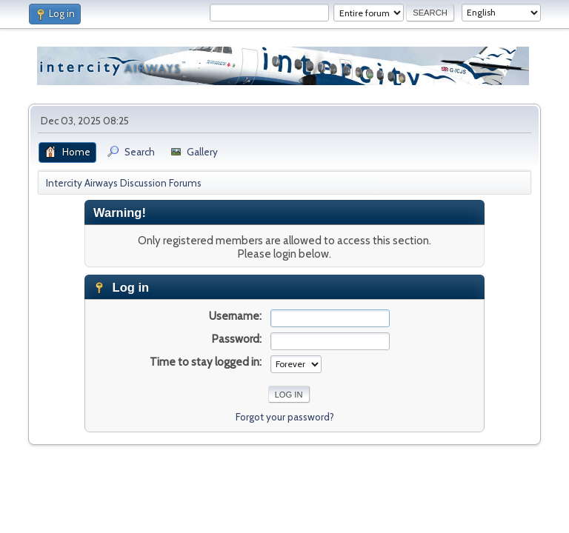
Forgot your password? (285, 417)
